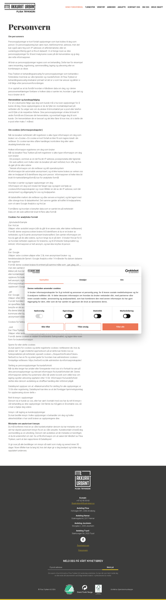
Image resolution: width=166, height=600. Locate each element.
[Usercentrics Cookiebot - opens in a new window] (127, 271)
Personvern (83, 550)
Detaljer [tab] (83, 280)
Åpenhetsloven (83, 545)
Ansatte (122, 7)
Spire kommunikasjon (125, 589)
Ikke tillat (46, 327)
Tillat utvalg (83, 327)
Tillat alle (120, 327)
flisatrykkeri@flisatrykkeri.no (83, 503)
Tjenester (90, 7)
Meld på (110, 567)
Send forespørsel (74, 7)
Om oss (145, 7)
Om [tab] (121, 280)
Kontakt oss (134, 7)
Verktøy (101, 7)
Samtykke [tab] (44, 280)
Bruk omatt (157, 7)
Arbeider (111, 7)
